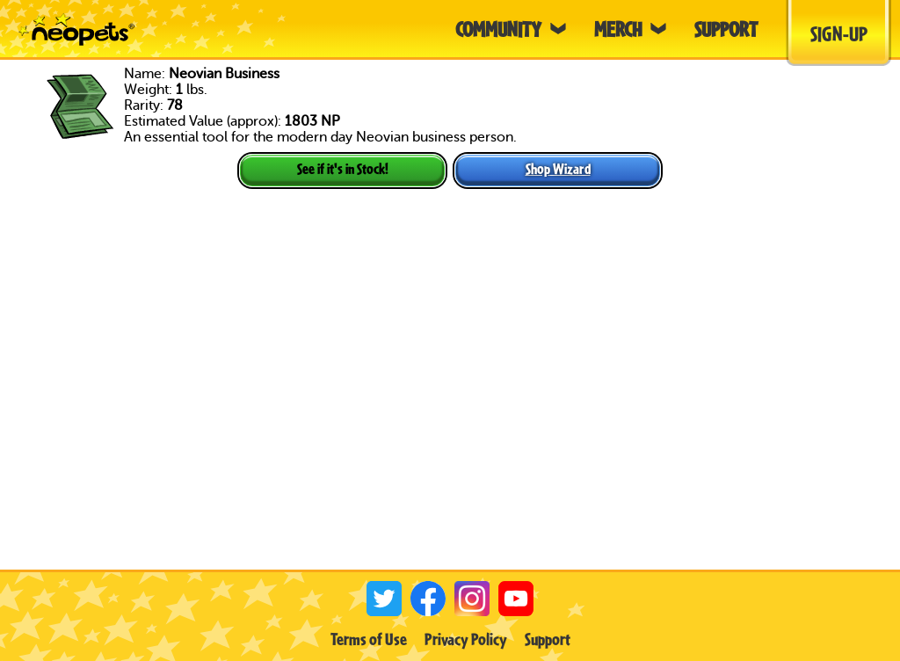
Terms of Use (368, 639)
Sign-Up (838, 33)
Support (547, 639)
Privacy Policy (466, 639)
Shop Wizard (558, 168)
